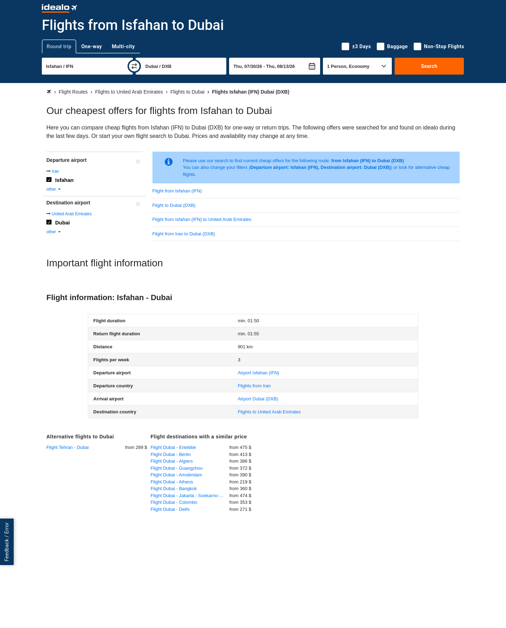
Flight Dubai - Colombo (174, 502)
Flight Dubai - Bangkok (174, 488)
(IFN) (258, 372)
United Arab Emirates (71, 213)
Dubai (62, 223)
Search (429, 66)
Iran (55, 171)
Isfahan (64, 180)
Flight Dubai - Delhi (170, 509)
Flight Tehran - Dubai (67, 447)
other (53, 189)
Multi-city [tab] (123, 46)
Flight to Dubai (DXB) (174, 205)
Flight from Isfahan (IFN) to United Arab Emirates (202, 219)
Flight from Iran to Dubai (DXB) (184, 233)
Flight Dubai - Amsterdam (176, 474)
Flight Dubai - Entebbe (173, 447)
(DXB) (258, 398)
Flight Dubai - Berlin (171, 454)
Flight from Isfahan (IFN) (177, 191)
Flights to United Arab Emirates (269, 411)
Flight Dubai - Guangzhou (177, 468)
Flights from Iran (254, 385)
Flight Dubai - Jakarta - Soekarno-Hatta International (190, 495)
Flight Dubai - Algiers (172, 461)
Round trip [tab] (59, 46)
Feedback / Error (6, 541)
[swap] (134, 66)
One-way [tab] (91, 46)
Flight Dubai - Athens (172, 481)
